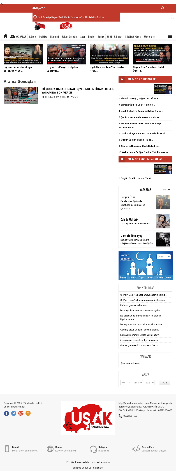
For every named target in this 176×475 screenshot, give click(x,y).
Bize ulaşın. (104, 448)
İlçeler (91, 36)
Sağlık (101, 36)
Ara (165, 382)
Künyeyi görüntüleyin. (66, 448)
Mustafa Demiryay (131, 235)
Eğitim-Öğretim (69, 36)
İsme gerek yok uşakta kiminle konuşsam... (142, 324)
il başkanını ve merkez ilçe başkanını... (139, 340)
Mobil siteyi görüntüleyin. (25, 448)
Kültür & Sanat (114, 36)
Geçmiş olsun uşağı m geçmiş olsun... (139, 329)
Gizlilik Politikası (131, 363)
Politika (43, 36)
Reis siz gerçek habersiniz (133, 305)
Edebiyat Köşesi (133, 36)
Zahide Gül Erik (129, 219)
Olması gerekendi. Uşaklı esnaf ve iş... (139, 345)
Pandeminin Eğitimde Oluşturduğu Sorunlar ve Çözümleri (133, 205)
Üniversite (149, 36)
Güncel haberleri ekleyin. (154, 448)
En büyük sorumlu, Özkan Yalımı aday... (140, 335)
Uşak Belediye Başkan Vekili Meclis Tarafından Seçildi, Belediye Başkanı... (72, 17)
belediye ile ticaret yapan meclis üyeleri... (141, 310)
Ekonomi (54, 36)
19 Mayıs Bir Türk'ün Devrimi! (135, 223)
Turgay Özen (128, 197)
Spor (82, 36)
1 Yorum (74, 97)
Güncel (32, 36)
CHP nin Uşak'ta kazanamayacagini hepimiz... (143, 295)
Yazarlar (21, 36)
